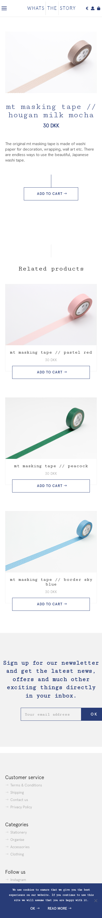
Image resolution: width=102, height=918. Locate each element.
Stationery (18, 832)
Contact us (19, 800)
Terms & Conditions (26, 785)
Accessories (20, 847)
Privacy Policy (21, 807)
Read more (57, 908)
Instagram (18, 880)
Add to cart (49, 194)
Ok (32, 908)
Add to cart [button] (49, 372)
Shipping (17, 792)
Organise (17, 839)
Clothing (17, 854)
